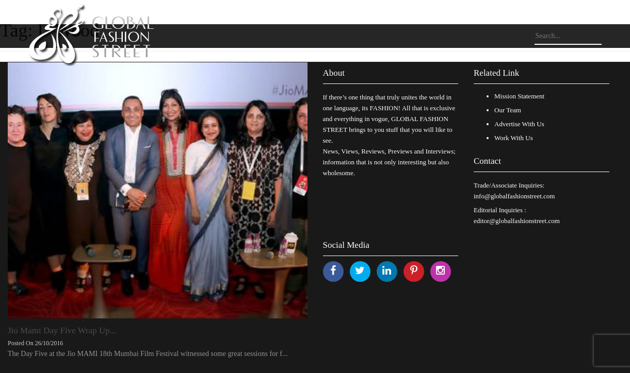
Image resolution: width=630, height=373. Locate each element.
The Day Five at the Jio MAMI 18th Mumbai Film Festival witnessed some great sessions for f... (147, 354)
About (334, 73)
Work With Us (513, 138)
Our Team (507, 110)
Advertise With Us (519, 124)
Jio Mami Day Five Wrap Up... (62, 330)
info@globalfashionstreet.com (514, 196)
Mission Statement (519, 96)
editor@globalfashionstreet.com (517, 221)
